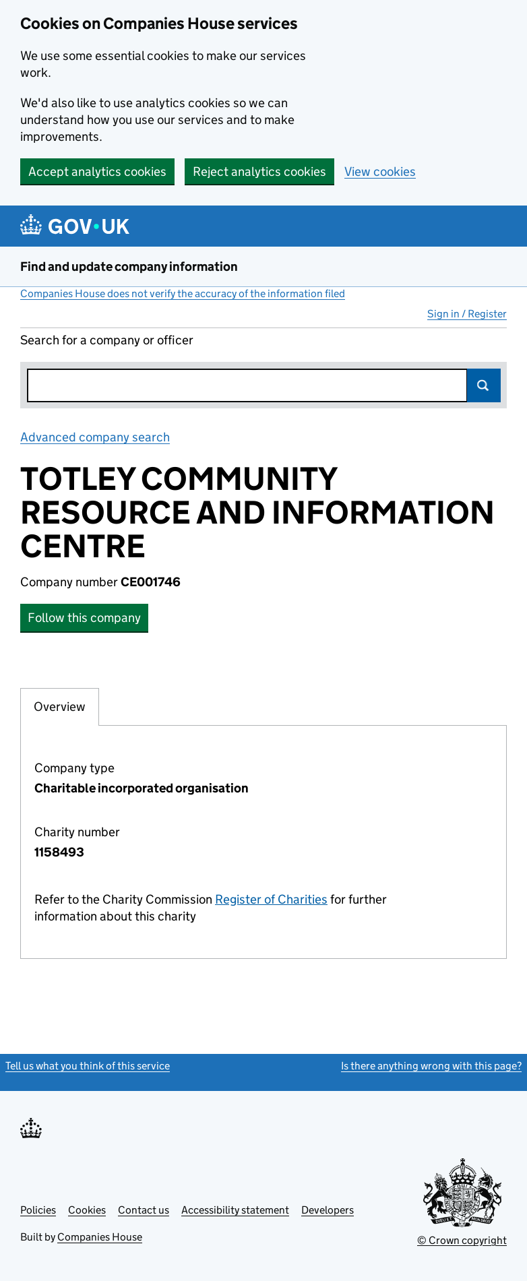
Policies (38, 1210)
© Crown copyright (462, 1240)
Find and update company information (129, 266)
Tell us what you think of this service (87, 1065)
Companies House (99, 1236)
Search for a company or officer (106, 340)
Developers (327, 1210)
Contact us (143, 1210)
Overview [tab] (60, 706)
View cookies (380, 171)
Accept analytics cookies (97, 171)
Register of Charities (271, 899)
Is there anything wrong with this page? (431, 1065)
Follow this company (84, 617)
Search (484, 385)
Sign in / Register (467, 313)
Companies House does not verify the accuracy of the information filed (182, 293)
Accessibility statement (235, 1210)
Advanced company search (95, 437)
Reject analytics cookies (259, 171)
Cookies (87, 1210)
